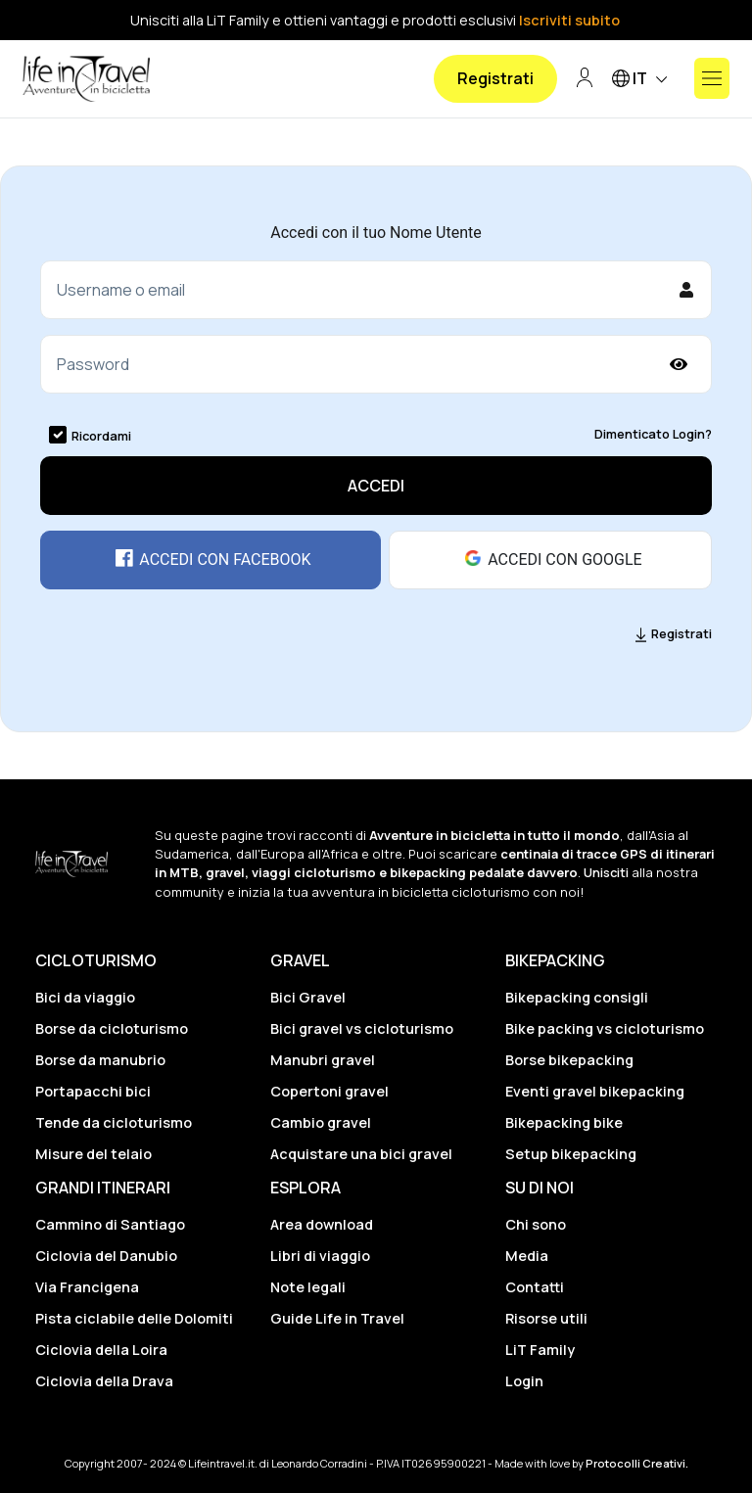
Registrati (495, 78)
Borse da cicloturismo (111, 1028)
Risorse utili (546, 1318)
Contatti (534, 1287)
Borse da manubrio (100, 1059)
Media (526, 1255)
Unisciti (606, 872)
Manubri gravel (322, 1059)
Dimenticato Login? (653, 434)
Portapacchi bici (93, 1091)
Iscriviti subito (569, 20)
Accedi (376, 485)
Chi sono (535, 1224)
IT (643, 80)
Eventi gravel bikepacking (594, 1091)
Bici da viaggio (85, 997)
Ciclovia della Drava (104, 1381)
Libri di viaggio (320, 1255)
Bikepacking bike (564, 1122)
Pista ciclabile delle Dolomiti (134, 1318)
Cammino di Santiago (110, 1224)
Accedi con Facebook (210, 559)
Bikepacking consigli (576, 997)
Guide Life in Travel (337, 1318)
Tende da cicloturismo (113, 1122)
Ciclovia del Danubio (106, 1255)
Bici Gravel (308, 997)
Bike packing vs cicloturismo (604, 1028)
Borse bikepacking (569, 1059)
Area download (321, 1224)
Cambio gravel (320, 1122)
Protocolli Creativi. (637, 1463)
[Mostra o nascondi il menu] (711, 78)
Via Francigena (87, 1287)
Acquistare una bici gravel (361, 1153)
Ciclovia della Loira (101, 1349)
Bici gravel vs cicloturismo (361, 1028)
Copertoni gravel (329, 1091)
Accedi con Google (549, 559)
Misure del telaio (93, 1153)
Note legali (308, 1287)
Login (524, 1381)
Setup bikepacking (570, 1153)
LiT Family (540, 1349)
